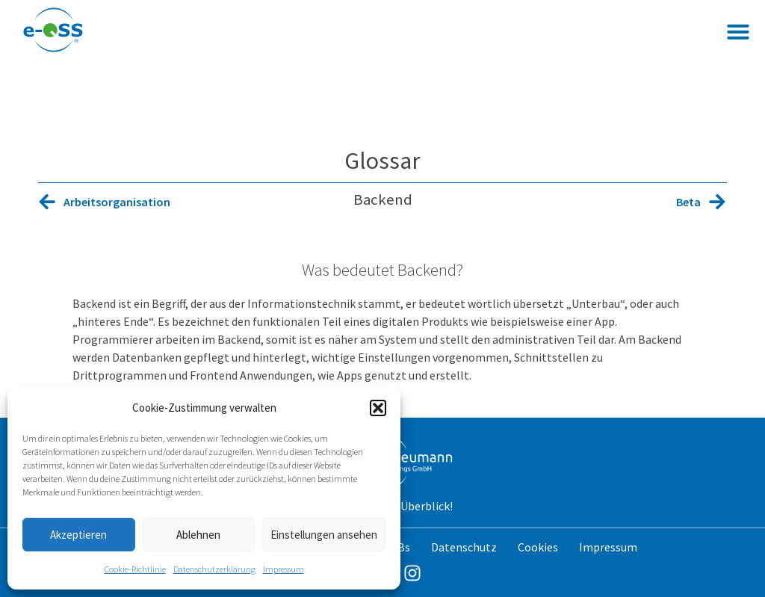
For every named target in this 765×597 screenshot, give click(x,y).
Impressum (283, 569)
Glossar (382, 161)
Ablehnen (198, 535)
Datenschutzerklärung (214, 569)
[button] (378, 407)
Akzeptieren (78, 535)
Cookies (538, 546)
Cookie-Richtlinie (135, 569)
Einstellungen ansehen (323, 535)
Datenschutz (464, 546)
